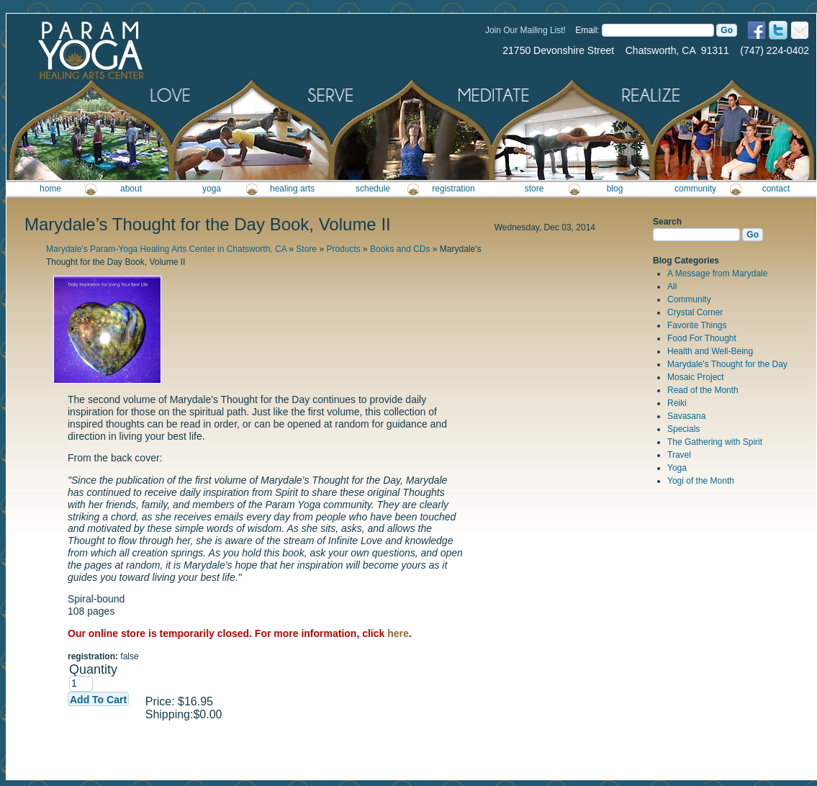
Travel (679, 455)
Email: (587, 30)
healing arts (292, 189)
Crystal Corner (695, 312)
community (695, 189)
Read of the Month (703, 390)
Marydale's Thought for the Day (727, 364)
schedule (373, 189)
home (50, 189)
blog (615, 189)
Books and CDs (400, 249)
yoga (211, 189)
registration (453, 189)
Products (343, 249)
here (398, 633)
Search (667, 222)
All (672, 286)
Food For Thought (701, 338)
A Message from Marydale (717, 273)
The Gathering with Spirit (714, 442)
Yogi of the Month (700, 481)
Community (689, 299)
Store (306, 249)
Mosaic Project (695, 377)
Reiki (677, 403)
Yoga (677, 468)
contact (776, 189)
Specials (683, 429)
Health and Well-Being (710, 351)
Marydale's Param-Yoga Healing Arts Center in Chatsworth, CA (166, 249)
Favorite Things (696, 325)
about (131, 189)
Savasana (686, 416)
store (534, 189)
